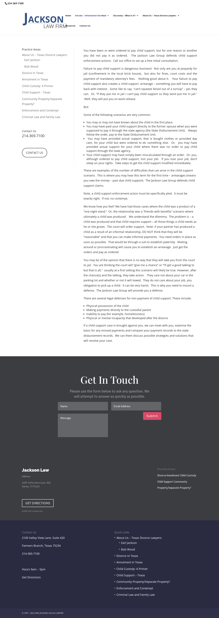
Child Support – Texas (36, 92)
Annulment (173, 475)
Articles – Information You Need (90, 15)
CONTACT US (34, 153)
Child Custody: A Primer (37, 86)
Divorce (161, 475)
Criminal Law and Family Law (41, 117)
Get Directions (31, 577)
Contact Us (84, 26)
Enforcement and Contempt (40, 110)
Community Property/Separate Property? (143, 582)
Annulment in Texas (35, 79)
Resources (70, 26)
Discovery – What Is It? (124, 15)
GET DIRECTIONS (37, 503)
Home (68, 15)
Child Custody (188, 475)
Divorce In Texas (33, 73)
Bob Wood (31, 66)
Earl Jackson (32, 60)
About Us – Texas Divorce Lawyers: (160, 15)
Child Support (165, 481)
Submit (152, 416)
